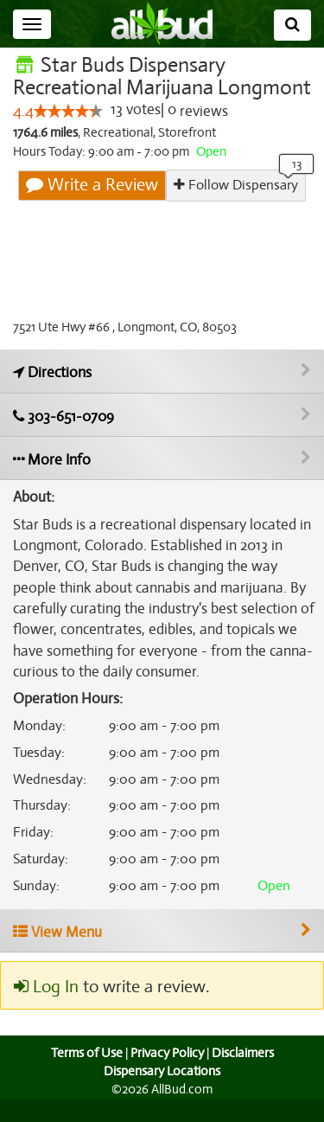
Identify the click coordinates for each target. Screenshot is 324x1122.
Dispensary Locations (162, 1094)
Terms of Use (84, 1075)
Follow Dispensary (236, 208)
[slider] (67, 134)
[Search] (292, 25)
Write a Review (93, 208)
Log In (46, 1010)
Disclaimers (244, 1075)
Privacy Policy (167, 1075)
